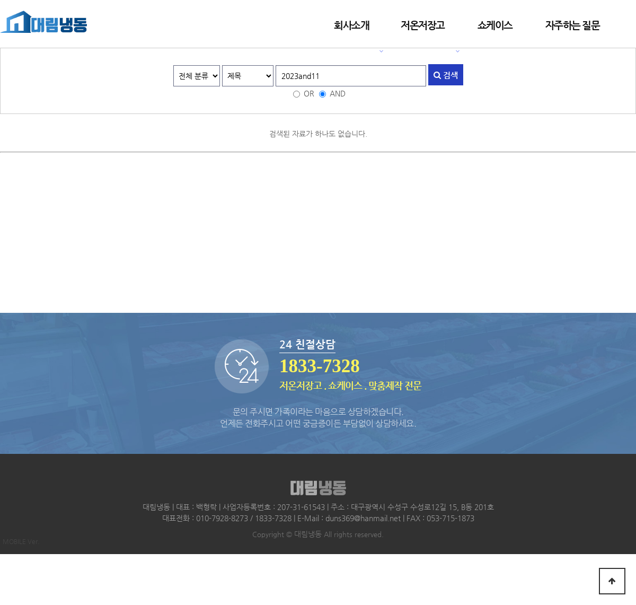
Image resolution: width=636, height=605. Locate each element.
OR (309, 93)
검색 (446, 75)
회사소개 (351, 25)
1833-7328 (319, 366)
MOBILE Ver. (21, 541)
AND (338, 93)
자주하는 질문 (572, 25)
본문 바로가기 (0, 0)
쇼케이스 (495, 25)
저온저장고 (423, 25)
